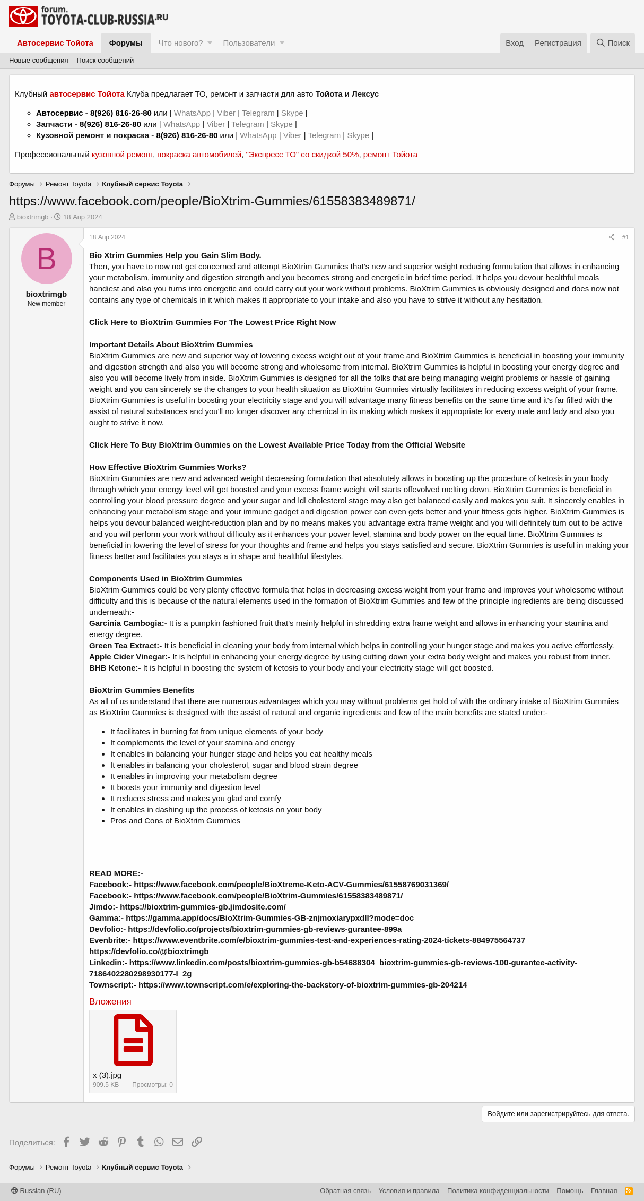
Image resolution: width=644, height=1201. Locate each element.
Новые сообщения (38, 60)
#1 (625, 237)
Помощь (569, 1191)
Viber (226, 112)
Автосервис (59, 112)
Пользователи (249, 42)
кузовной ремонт (122, 154)
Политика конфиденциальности (498, 1191)
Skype (293, 112)
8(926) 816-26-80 (121, 112)
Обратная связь (345, 1191)
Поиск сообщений (105, 60)
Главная (604, 1191)
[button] (210, 43)
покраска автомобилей (199, 154)
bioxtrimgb (33, 217)
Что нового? (181, 42)
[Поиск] (612, 43)
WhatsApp (193, 112)
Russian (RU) (36, 1191)
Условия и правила (409, 1191)
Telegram (259, 112)
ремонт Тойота (390, 154)
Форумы (126, 42)
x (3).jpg (107, 1074)
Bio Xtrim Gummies (126, 255)
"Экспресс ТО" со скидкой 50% (302, 154)
